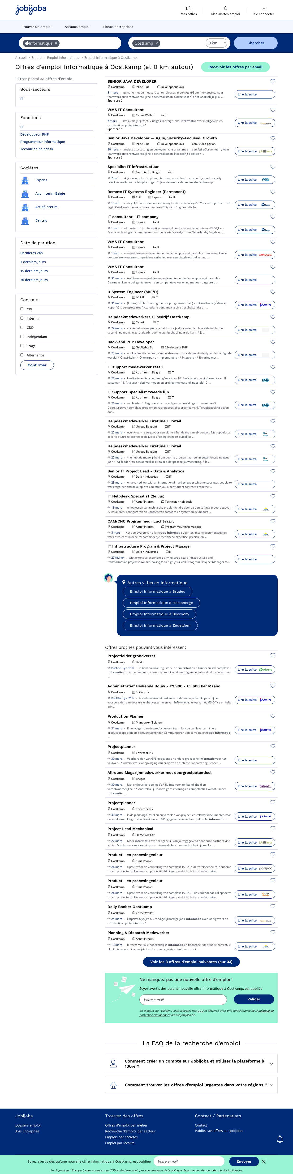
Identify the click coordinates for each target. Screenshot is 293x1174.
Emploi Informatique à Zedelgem (160, 625)
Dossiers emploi (28, 1125)
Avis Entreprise (27, 1131)
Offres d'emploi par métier (126, 1125)
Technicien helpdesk (36, 149)
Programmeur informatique (42, 141)
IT (21, 98)
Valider (253, 999)
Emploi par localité (120, 1143)
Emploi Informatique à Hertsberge (161, 602)
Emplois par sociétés (121, 1137)
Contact (201, 1125)
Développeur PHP (34, 134)
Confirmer (37, 365)
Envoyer (244, 1161)
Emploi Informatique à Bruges (157, 591)
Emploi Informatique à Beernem (159, 614)
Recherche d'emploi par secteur (130, 1131)
